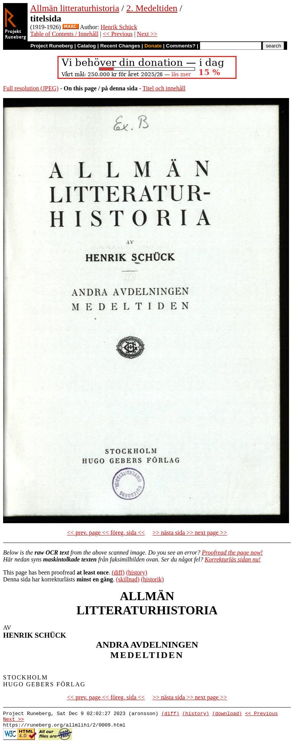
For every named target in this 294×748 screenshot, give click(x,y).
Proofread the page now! (232, 552)
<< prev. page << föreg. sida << (106, 532)
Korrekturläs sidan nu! (233, 559)
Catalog (86, 46)
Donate (153, 46)
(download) (227, 714)
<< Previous (117, 34)
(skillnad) (127, 579)
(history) (136, 572)
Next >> (147, 34)
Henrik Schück (119, 27)
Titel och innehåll (163, 88)
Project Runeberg (51, 46)
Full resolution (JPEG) (31, 88)
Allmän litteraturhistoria (74, 8)
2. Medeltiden (151, 8)
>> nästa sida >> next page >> (189, 532)
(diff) (118, 572)
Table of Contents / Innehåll (64, 34)
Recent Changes (120, 46)
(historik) (152, 579)
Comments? (181, 46)
